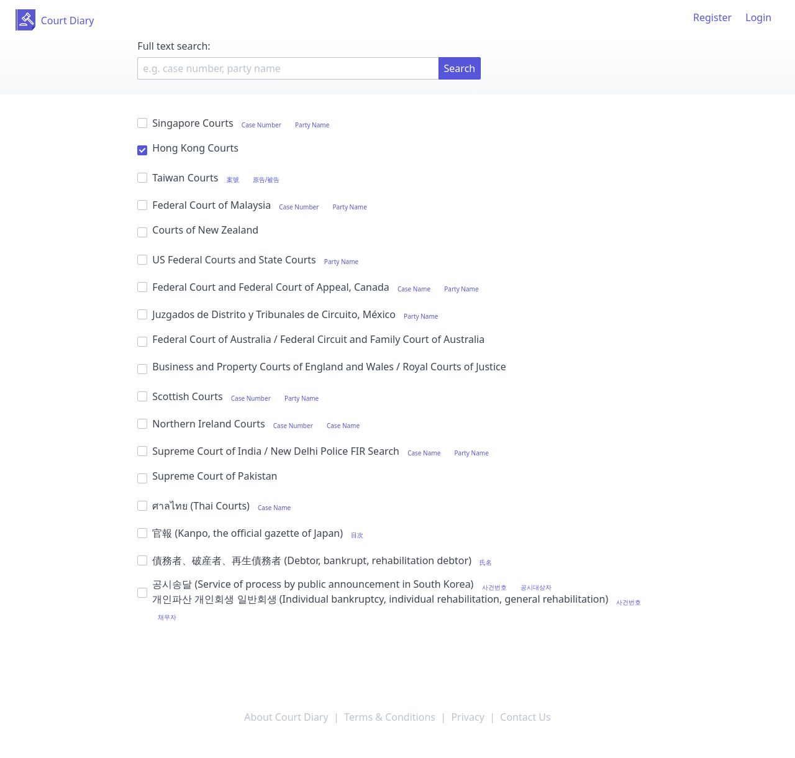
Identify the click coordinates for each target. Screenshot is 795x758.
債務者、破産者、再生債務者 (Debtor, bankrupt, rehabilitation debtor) (317, 561)
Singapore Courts (236, 123)
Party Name (312, 125)
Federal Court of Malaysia (255, 205)
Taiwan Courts (211, 178)
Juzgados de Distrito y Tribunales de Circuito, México (290, 315)
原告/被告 (266, 179)
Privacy (467, 717)
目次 (357, 535)
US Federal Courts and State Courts (250, 260)
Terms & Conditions (389, 717)
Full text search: (176, 46)
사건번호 (494, 587)
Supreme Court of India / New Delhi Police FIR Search (315, 451)
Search (460, 68)
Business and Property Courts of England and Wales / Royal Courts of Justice (321, 366)
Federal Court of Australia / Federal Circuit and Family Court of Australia (310, 339)
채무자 (167, 617)
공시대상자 (536, 587)
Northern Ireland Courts (251, 424)
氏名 (485, 562)
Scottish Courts (230, 397)
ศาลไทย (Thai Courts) (216, 506)
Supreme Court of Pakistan (207, 475)
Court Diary (67, 20)
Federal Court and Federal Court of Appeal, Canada (310, 287)
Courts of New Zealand (197, 229)
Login (758, 17)
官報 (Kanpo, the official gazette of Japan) (253, 533)
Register (712, 17)
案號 (233, 179)
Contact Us (525, 717)
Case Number (261, 125)
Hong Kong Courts (187, 147)
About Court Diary (286, 717)
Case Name (414, 289)
